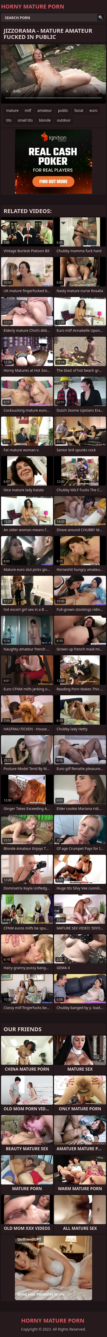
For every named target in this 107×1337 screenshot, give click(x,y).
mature (12, 110)
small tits (25, 120)
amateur (44, 110)
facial (78, 110)
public (63, 110)
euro (93, 110)
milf (28, 110)
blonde (45, 120)
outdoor (64, 120)
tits (8, 120)
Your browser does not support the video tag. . (53, 74)
